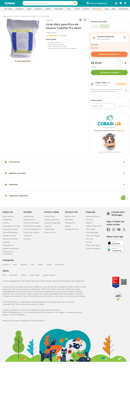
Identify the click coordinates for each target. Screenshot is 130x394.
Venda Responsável (10, 233)
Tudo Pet (49, 21)
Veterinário (69, 221)
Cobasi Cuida (49, 230)
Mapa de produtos (38, 322)
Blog (113, 10)
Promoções (97, 10)
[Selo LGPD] (118, 302)
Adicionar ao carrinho (109, 73)
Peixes (16, 17)
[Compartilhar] (80, 21)
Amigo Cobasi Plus (51, 221)
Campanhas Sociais (10, 230)
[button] (79, 4)
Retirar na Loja (49, 233)
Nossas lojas (7, 221)
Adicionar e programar (109, 55)
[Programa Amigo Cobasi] (116, 3)
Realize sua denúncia (11, 249)
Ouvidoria (27, 240)
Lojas (106, 10)
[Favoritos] (120, 3)
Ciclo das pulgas (92, 233)
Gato (15, 266)
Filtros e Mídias (44, 17)
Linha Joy (89, 221)
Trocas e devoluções (31, 233)
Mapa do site (8, 322)
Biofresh (89, 224)
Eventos (6, 224)
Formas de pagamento (32, 230)
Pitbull (23, 276)
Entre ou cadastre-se (98, 4)
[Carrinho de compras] (125, 3)
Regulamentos (29, 221)
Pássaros (23, 266)
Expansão (6, 243)
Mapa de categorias (21, 322)
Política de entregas (31, 224)
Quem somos (8, 217)
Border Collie (34, 276)
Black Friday (90, 230)
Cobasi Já (47, 227)
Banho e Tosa (70, 217)
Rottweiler (13, 276)
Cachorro (6, 266)
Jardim (40, 266)
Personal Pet (70, 224)
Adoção (68, 227)
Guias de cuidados (93, 249)
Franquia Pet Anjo (72, 230)
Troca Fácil (27, 237)
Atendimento (123, 10)
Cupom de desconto (94, 227)
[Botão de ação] (124, 38)
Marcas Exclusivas (92, 217)
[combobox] (54, 4)
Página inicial (7, 17)
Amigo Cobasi (49, 217)
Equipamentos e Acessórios (28, 17)
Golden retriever (49, 276)
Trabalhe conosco (9, 237)
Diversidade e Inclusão (11, 227)
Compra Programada (52, 224)
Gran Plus (89, 240)
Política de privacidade (32, 227)
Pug (4, 276)
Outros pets (59, 266)
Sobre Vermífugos (93, 237)
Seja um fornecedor (10, 240)
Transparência (8, 246)
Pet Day (89, 243)
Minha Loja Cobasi (93, 246)
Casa (32, 266)
